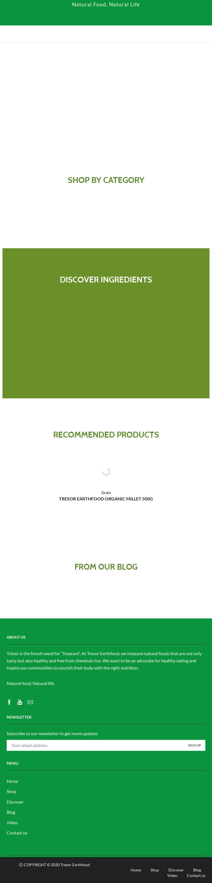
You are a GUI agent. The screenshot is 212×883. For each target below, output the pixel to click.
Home (12, 781)
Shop (11, 791)
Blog (11, 812)
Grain (106, 492)
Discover (15, 801)
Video (12, 822)
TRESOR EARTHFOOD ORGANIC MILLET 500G (106, 498)
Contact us (17, 832)
